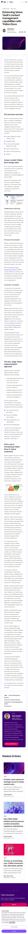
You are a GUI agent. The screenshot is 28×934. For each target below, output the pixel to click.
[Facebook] (14, 891)
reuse (15, 339)
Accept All (14, 931)
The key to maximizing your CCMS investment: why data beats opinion (13, 863)
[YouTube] (17, 891)
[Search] (22, 2)
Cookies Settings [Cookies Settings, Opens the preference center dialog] (14, 927)
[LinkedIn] (11, 891)
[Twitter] (8, 891)
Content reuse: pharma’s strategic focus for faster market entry (14, 781)
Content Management (14, 695)
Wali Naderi (10, 29)
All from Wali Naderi (11, 744)
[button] (3, 2)
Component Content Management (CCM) (13, 703)
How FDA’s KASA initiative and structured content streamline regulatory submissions (14, 822)
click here (6, 687)
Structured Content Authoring (12, 700)
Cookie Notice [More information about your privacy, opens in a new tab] (12, 922)
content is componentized (13, 325)
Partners (6, 697)
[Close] (26, 908)
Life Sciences (7, 706)
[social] (20, 891)
